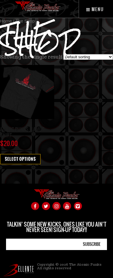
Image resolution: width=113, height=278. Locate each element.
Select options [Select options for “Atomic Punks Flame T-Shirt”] (20, 159)
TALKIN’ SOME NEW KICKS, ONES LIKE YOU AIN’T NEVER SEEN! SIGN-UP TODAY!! (56, 227)
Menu (95, 9)
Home (6, 21)
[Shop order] (88, 57)
